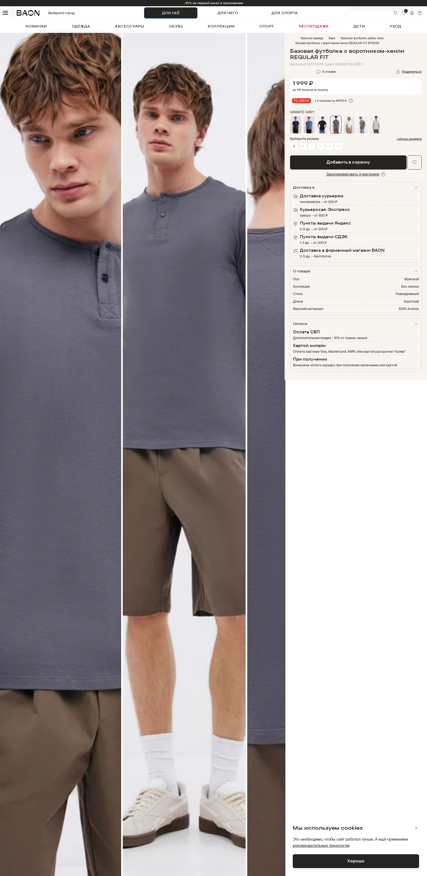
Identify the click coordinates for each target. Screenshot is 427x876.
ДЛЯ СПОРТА (285, 13)
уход (395, 26)
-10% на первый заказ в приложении (213, 3)
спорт (267, 26)
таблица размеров (409, 139)
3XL (338, 146)
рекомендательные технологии (321, 845)
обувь (176, 26)
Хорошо (355, 860)
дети (359, 26)
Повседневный (407, 293)
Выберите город (52, 13)
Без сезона (410, 286)
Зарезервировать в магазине (352, 174)
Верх (332, 38)
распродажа (314, 26)
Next (288, 458)
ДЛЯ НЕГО (228, 13)
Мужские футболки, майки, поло (362, 38)
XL (320, 146)
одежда (81, 26)
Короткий (411, 301)
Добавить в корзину (348, 162)
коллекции (221, 26)
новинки (36, 26)
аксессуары (129, 26)
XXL (329, 146)
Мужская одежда (312, 38)
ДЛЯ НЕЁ (171, 13)
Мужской (411, 279)
